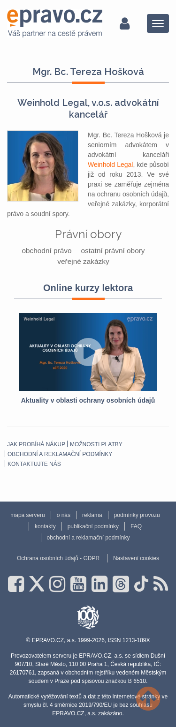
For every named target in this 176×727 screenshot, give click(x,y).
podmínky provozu (137, 515)
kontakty (45, 526)
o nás (63, 515)
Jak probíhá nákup (36, 444)
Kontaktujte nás (34, 464)
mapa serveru (27, 515)
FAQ (136, 526)
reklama (92, 515)
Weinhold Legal (110, 164)
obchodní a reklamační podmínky (60, 454)
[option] (88, 359)
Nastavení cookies (136, 558)
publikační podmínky (93, 526)
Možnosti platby (96, 444)
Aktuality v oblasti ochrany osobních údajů (88, 400)
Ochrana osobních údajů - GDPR (58, 558)
